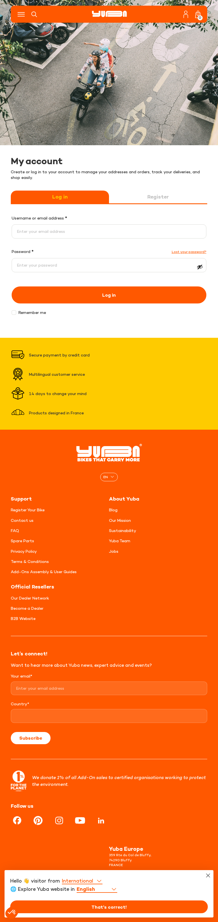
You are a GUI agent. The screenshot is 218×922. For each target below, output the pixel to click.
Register (158, 197)
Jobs (113, 551)
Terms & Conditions (30, 561)
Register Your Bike (28, 509)
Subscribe (30, 738)
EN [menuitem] (105, 477)
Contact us (22, 520)
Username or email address (39, 218)
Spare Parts (22, 540)
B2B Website (23, 618)
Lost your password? (189, 252)
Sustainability (122, 530)
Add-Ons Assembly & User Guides (44, 571)
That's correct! (109, 907)
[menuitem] (109, 477)
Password (22, 251)
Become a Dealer (27, 608)
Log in (60, 197)
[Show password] (200, 267)
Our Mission (120, 520)
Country (20, 703)
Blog (113, 509)
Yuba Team (119, 540)
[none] (109, 477)
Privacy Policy (24, 551)
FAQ (15, 530)
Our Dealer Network (30, 598)
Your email (21, 676)
